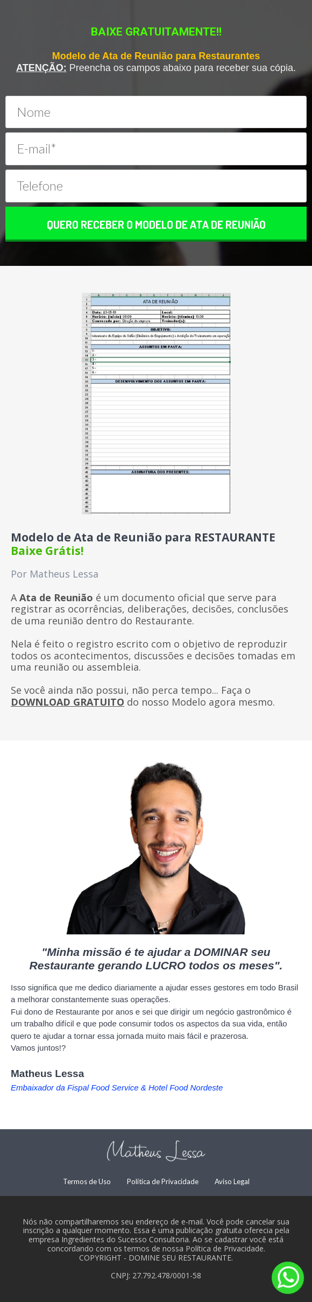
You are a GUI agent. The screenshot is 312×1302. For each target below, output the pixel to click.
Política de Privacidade (162, 1181)
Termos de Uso (87, 1181)
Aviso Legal (232, 1181)
